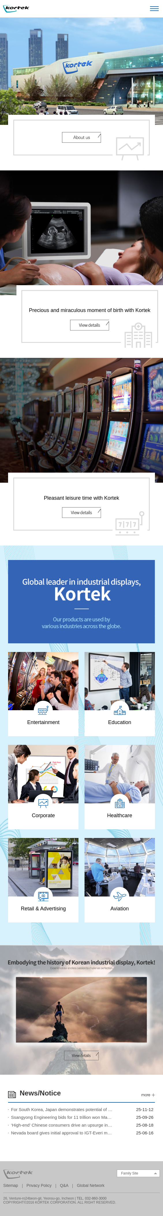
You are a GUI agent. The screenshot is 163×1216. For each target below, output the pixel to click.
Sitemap (10, 1185)
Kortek (16, 9)
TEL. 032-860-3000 (91, 1198)
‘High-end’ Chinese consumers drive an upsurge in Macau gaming (62, 1125)
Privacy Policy (39, 1185)
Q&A (64, 1185)
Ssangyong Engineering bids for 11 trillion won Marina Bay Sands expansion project (62, 1117)
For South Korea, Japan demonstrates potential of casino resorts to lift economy (62, 1109)
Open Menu (154, 8)
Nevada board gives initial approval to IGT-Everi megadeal (62, 1132)
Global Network (90, 1185)
